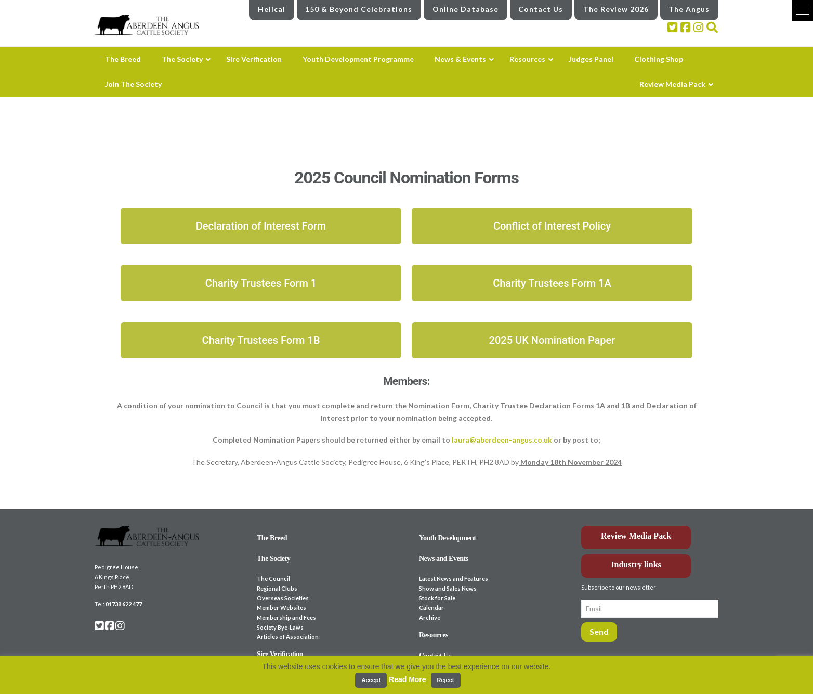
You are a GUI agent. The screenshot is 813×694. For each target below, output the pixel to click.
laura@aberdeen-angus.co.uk (501, 439)
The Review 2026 (616, 9)
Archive (429, 617)
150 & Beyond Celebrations (358, 9)
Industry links (636, 564)
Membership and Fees (286, 617)
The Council (273, 578)
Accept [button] (371, 680)
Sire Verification (280, 654)
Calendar (431, 607)
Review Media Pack (636, 535)
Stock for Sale (437, 598)
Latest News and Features (453, 578)
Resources (433, 635)
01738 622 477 (124, 603)
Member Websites (281, 607)
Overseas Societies (283, 598)
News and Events (443, 559)
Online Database (465, 9)
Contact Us (540, 9)
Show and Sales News (448, 588)
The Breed (272, 538)
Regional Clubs (277, 588)
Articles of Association (288, 636)
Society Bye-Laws (280, 627)
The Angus (689, 9)
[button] (802, 10)
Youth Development (447, 538)
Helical (271, 9)
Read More (407, 679)
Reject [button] (445, 680)
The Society (273, 559)
